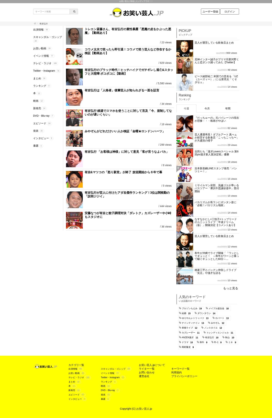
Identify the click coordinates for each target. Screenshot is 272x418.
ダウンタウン (207, 313)
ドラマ (188, 342)
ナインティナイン (193, 323)
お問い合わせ (147, 372)
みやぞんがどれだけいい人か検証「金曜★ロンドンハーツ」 (125, 131)
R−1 (218, 342)
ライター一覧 (147, 368)
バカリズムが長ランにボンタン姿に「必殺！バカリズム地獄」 (215, 204)
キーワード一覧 (180, 368)
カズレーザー (191, 332)
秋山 (230, 337)
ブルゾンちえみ (192, 308)
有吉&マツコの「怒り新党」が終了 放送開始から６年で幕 (123, 172)
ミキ (232, 342)
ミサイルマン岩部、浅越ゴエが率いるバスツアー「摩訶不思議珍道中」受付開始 (217, 188)
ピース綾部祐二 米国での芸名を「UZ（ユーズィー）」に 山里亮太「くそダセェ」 (216, 79)
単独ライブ (190, 328)
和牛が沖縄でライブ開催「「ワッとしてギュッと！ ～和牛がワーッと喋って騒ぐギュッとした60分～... (217, 256)
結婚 (187, 313)
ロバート (222, 318)
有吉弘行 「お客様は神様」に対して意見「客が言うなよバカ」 (127, 151)
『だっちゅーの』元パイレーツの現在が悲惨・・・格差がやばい (217, 119)
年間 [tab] (227, 108)
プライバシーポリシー (184, 376)
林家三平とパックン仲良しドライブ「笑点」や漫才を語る (215, 271)
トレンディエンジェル (220, 332)
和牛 (204, 342)
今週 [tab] (186, 108)
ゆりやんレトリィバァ (196, 318)
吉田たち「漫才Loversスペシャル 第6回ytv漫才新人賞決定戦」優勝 (217, 153)
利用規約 (176, 372)
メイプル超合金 (219, 308)
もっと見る (230, 288)
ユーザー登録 (210, 11)
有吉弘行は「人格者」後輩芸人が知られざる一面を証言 (122, 90)
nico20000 (220, 53)
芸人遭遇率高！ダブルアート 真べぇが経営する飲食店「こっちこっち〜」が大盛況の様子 (217, 137)
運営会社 (144, 376)
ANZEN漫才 (190, 337)
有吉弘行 (212, 337)
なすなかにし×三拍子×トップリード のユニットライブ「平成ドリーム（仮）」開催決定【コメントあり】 (216, 222)
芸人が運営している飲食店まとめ (214, 42)
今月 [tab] (207, 108)
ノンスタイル (213, 328)
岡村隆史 (188, 347)
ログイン (229, 11)
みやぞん (218, 323)
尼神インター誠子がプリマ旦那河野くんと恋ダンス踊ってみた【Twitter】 (217, 61)
